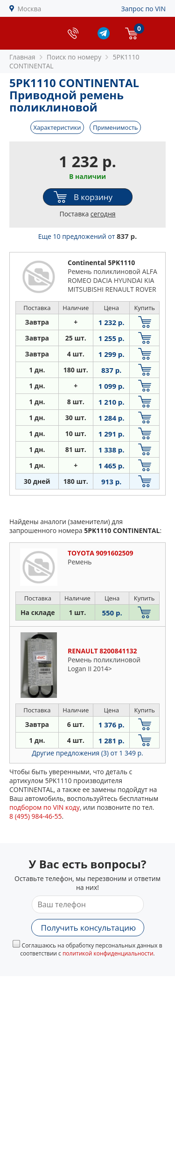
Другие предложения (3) (87, 752)
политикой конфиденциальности (108, 953)
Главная (22, 56)
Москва (30, 8)
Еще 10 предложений (87, 236)
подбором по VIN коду (44, 807)
